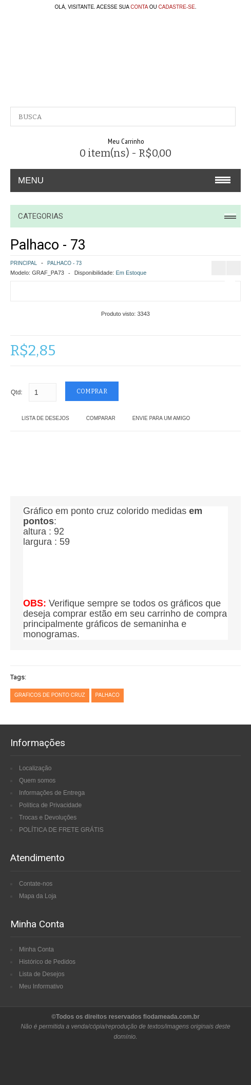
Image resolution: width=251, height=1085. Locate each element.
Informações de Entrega (52, 792)
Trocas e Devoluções (47, 817)
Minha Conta (36, 949)
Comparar (100, 418)
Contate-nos (35, 883)
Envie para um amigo (161, 418)
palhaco (107, 695)
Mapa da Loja (37, 896)
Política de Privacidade (50, 805)
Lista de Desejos (45, 418)
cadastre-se (177, 7)
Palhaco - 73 (64, 263)
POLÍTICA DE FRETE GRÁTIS (61, 829)
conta (139, 7)
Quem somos (37, 780)
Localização (35, 768)
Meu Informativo (41, 986)
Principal (23, 263)
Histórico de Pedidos (47, 961)
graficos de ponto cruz (49, 695)
